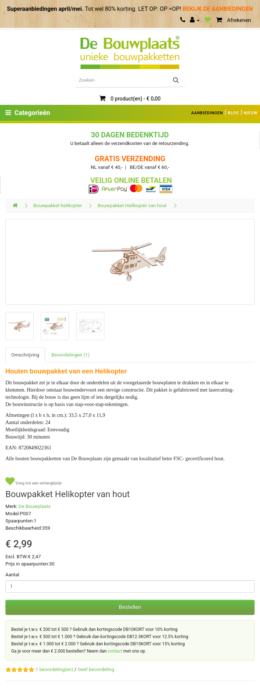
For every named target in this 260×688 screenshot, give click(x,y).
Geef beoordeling (96, 669)
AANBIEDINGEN (207, 113)
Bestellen (130, 607)
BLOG (233, 113)
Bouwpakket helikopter (57, 205)
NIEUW (250, 113)
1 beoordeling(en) (54, 669)
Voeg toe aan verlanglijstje (33, 481)
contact (115, 651)
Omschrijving (25, 355)
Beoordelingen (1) (71, 355)
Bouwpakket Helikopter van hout (132, 205)
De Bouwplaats (35, 506)
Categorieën (27, 112)
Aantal (12, 574)
